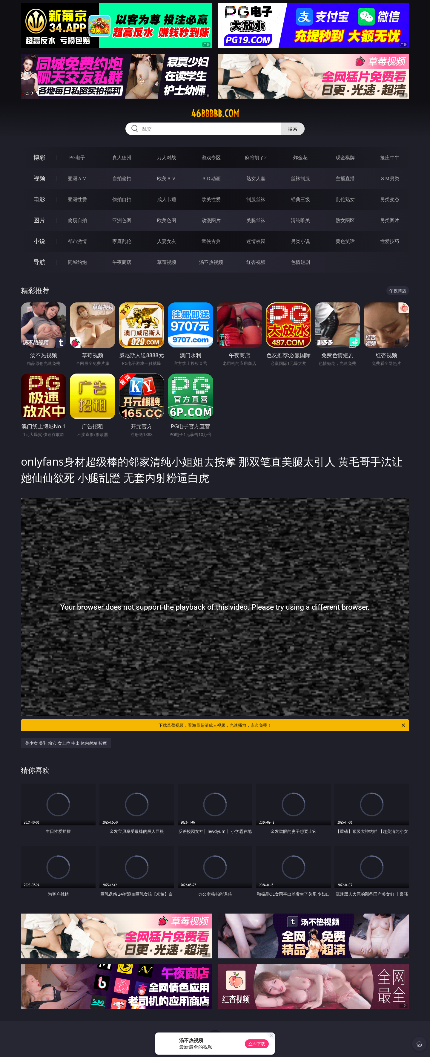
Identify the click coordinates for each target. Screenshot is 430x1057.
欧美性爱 (211, 199)
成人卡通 (166, 199)
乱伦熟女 (345, 199)
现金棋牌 (345, 157)
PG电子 (77, 157)
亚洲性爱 (77, 199)
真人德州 (121, 157)
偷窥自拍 (77, 220)
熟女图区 (345, 220)
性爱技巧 (389, 241)
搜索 (292, 129)
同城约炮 (77, 262)
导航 (39, 262)
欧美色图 (166, 220)
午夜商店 (121, 262)
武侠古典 (211, 241)
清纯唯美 (300, 220)
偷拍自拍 (121, 199)
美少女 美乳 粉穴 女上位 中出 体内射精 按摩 (66, 743)
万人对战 (166, 157)
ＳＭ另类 (389, 178)
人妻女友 (166, 241)
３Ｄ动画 (211, 178)
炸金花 (300, 157)
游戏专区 (211, 157)
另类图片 (389, 220)
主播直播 (345, 178)
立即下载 (256, 1044)
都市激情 (77, 241)
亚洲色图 (121, 220)
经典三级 (300, 199)
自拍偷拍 (121, 178)
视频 (39, 178)
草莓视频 (166, 262)
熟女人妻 (255, 178)
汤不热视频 (211, 262)
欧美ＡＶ (166, 178)
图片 (39, 220)
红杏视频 (255, 262)
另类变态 (389, 199)
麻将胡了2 (256, 157)
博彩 (39, 157)
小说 (39, 241)
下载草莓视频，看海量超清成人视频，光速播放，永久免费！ (282, 725)
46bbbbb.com (215, 114)
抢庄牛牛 (389, 157)
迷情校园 (255, 241)
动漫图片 (211, 220)
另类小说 (300, 241)
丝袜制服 (300, 178)
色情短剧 (300, 262)
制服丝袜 (255, 199)
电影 (39, 199)
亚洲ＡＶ (77, 178)
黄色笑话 (345, 241)
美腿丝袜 (255, 220)
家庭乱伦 (121, 241)
